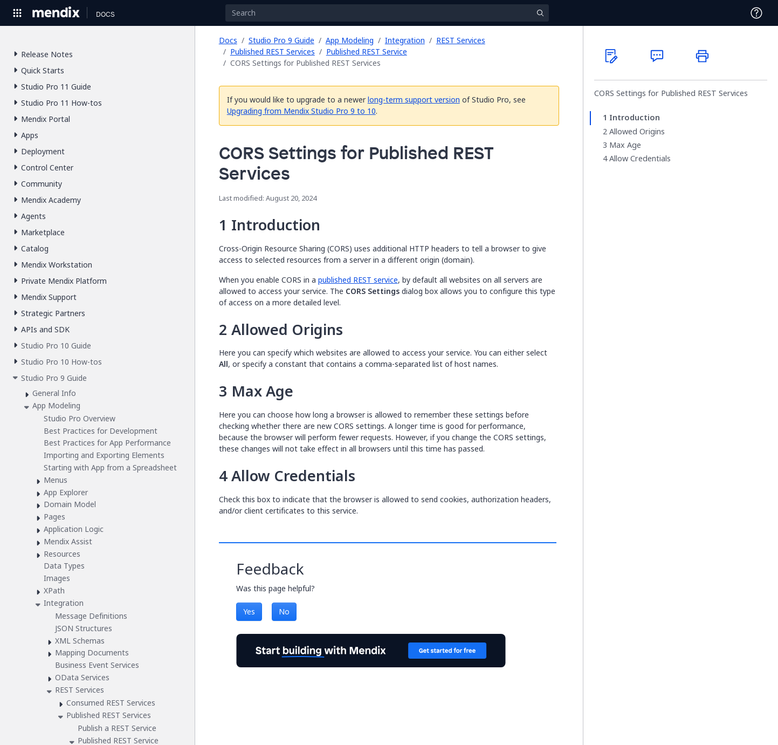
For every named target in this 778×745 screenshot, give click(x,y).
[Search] (387, 13)
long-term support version (414, 99)
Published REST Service (366, 51)
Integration (405, 40)
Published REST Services (272, 51)
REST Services (460, 40)
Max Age (625, 145)
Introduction (634, 118)
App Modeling (350, 40)
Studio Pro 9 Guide (281, 40)
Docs (228, 40)
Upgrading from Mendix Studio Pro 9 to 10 (301, 111)
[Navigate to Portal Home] (56, 12)
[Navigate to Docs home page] (105, 13)
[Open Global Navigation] (17, 13)
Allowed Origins (637, 132)
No (284, 611)
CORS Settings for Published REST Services (671, 93)
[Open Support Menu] (756, 13)
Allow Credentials (640, 159)
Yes (249, 611)
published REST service (358, 279)
